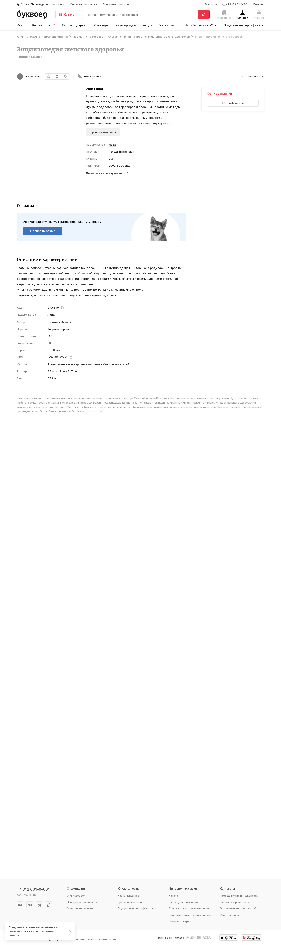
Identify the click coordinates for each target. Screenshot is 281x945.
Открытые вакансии (80, 908)
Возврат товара (179, 921)
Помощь (258, 4)
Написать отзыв (42, 226)
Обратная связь (230, 914)
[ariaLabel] (70, 931)
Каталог (67, 14)
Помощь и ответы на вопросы (239, 895)
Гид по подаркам (75, 25)
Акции (147, 25)
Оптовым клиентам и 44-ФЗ (238, 908)
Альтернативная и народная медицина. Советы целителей (89, 359)
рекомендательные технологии (95, 939)
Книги (21, 25)
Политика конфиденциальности (190, 914)
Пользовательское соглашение (189, 908)
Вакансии (211, 4)
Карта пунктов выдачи (183, 902)
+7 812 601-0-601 (33, 889)
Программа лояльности (82, 902)
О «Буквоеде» (76, 895)
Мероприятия (169, 25)
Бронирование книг (130, 902)
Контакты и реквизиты (235, 902)
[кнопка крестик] (12, 13)
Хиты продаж (126, 25)
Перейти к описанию (103, 132)
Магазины (59, 4)
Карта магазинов (128, 895)
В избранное (233, 103)
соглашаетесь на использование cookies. (31, 933)
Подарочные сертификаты (244, 25)
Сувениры (101, 25)
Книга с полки (43, 25)
